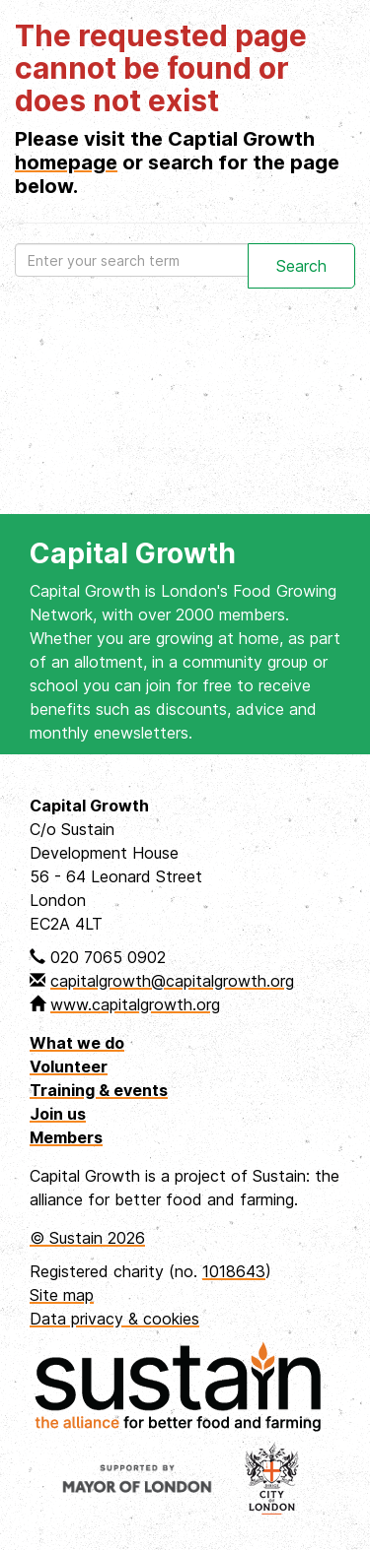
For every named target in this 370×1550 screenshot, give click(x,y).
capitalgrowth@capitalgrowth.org (172, 981)
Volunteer (69, 1066)
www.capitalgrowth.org (135, 1004)
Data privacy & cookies (114, 1318)
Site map (62, 1295)
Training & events (99, 1090)
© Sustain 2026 (87, 1238)
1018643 (233, 1271)
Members (66, 1137)
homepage (66, 162)
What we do (77, 1043)
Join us (58, 1114)
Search (301, 266)
